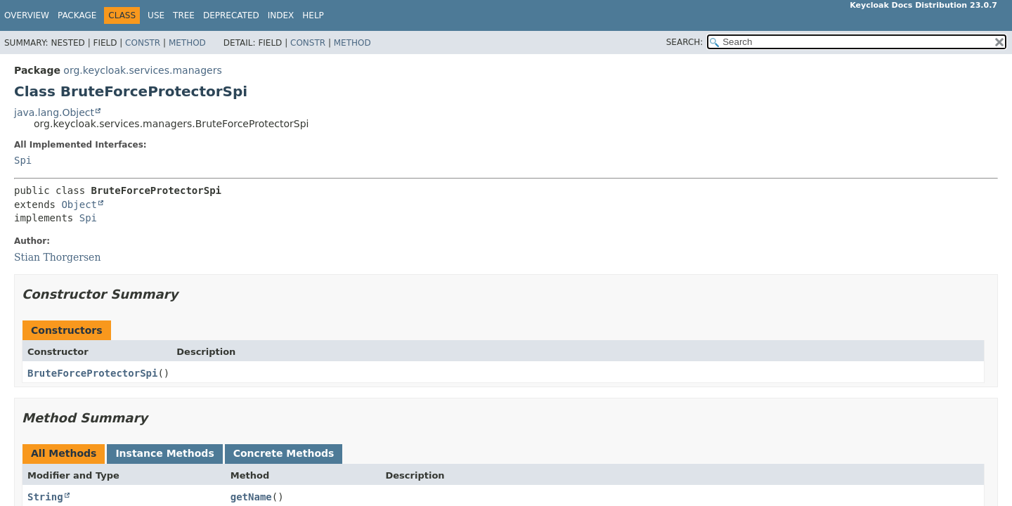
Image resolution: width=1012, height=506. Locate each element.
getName (251, 496)
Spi (23, 160)
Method (187, 43)
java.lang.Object (54, 112)
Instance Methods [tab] (164, 453)
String (45, 496)
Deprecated (231, 15)
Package (77, 15)
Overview (26, 15)
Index (281, 15)
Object (79, 204)
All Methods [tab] (63, 453)
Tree (184, 15)
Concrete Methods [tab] (284, 453)
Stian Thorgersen (57, 257)
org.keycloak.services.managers (142, 70)
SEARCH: (684, 42)
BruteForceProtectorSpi (92, 373)
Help (313, 15)
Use (156, 15)
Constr (142, 43)
